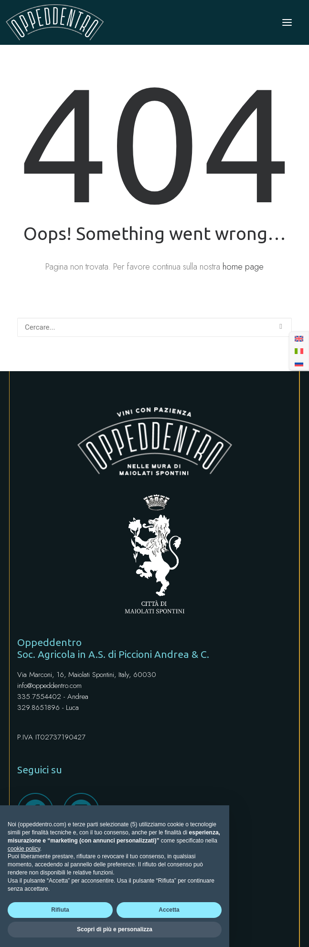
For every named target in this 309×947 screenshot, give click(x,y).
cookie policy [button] (24, 848)
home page (243, 266)
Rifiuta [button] (60, 909)
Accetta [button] (169, 909)
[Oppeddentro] (55, 22)
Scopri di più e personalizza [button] (114, 929)
